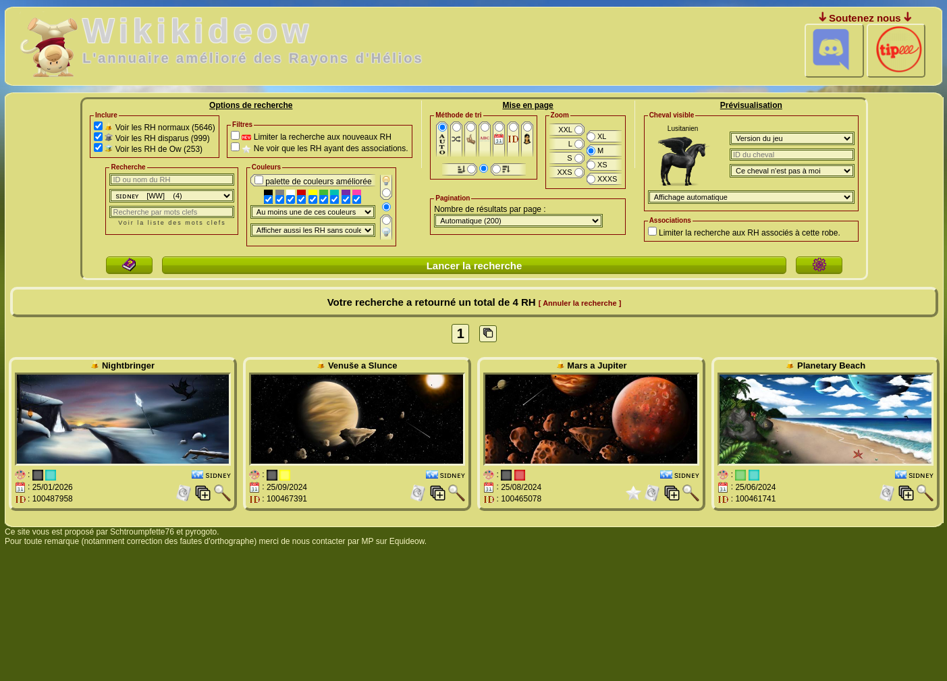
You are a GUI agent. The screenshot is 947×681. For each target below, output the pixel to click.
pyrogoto (201, 532)
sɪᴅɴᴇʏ (218, 475)
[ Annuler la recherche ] (580, 303)
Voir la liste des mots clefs (172, 222)
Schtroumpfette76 (142, 532)
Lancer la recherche (474, 265)
